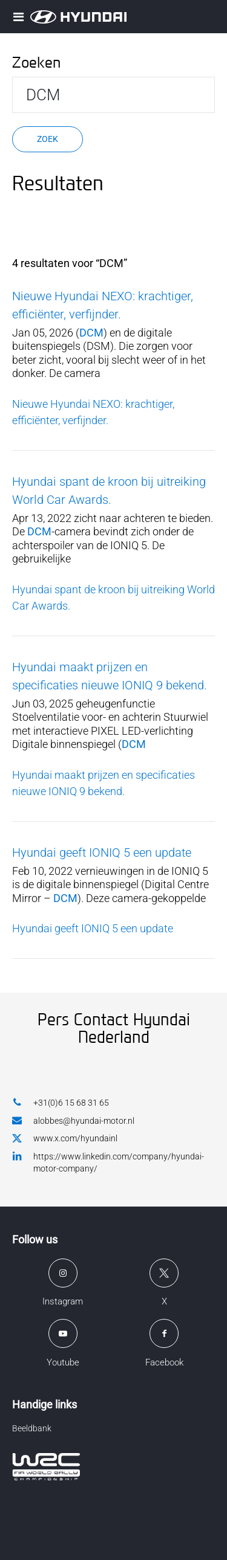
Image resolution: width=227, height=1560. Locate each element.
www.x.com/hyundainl (64, 1139)
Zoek (47, 139)
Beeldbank (31, 1428)
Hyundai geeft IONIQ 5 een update (101, 852)
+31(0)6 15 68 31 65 (60, 1102)
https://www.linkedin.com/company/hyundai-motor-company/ (108, 1162)
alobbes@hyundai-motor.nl (73, 1120)
